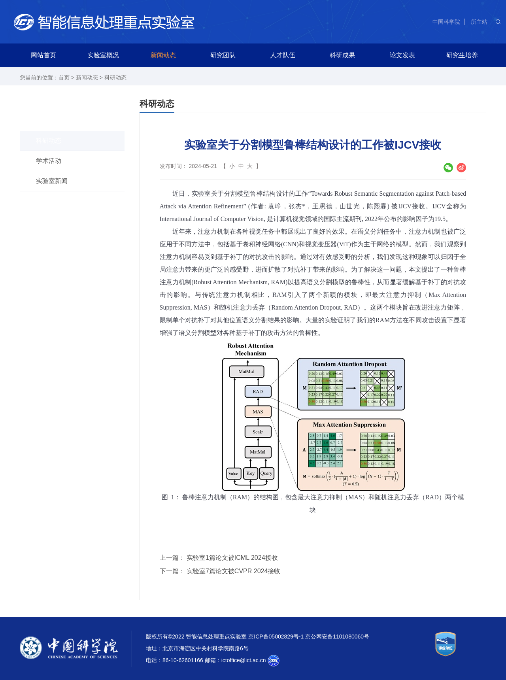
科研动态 (115, 77)
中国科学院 (446, 22)
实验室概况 (103, 55)
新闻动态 (163, 55)
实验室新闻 (52, 181)
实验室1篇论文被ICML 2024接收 (232, 557)
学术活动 (48, 160)
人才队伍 (282, 55)
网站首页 (43, 55)
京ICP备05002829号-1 (276, 636)
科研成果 (342, 55)
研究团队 (223, 55)
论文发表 (402, 55)
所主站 (479, 22)
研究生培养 (462, 55)
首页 (64, 77)
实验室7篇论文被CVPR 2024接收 (233, 571)
